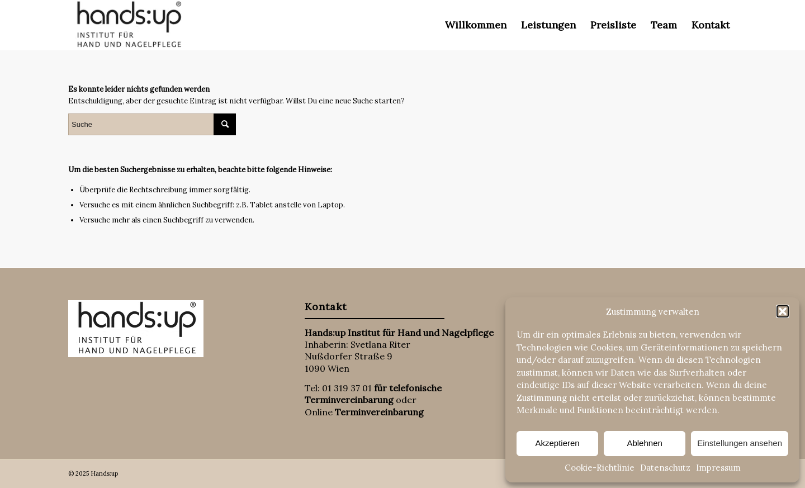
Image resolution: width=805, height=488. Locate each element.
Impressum (718, 467)
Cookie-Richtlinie (599, 467)
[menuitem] (476, 25)
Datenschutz (665, 467)
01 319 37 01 (347, 388)
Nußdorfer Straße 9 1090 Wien (348, 361)
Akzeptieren (557, 443)
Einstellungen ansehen (739, 443)
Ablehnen (644, 443)
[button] (782, 311)
